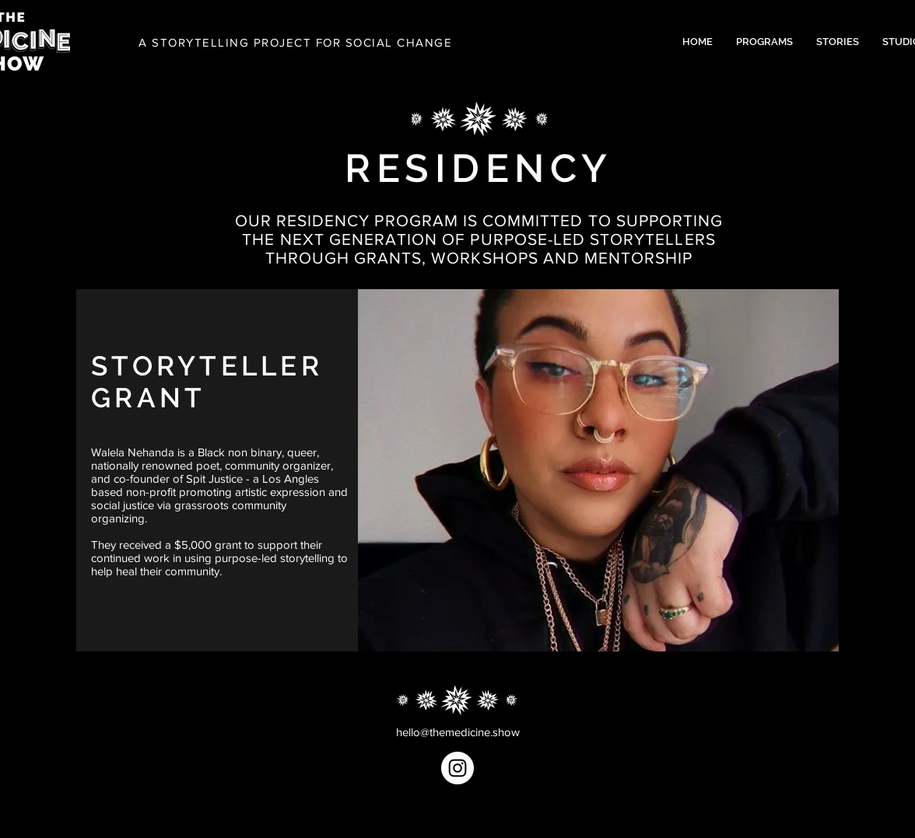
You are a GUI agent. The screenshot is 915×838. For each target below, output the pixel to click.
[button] (764, 42)
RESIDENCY (479, 168)
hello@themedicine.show (458, 731)
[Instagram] (457, 768)
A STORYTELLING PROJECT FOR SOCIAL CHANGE (295, 42)
